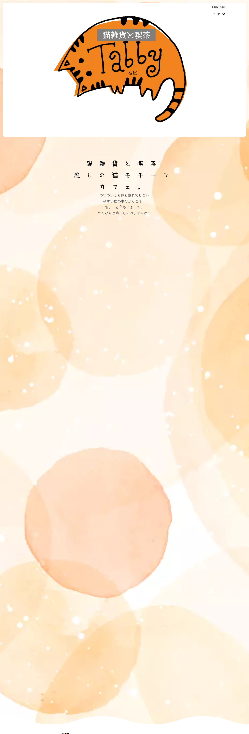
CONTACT (219, 7)
